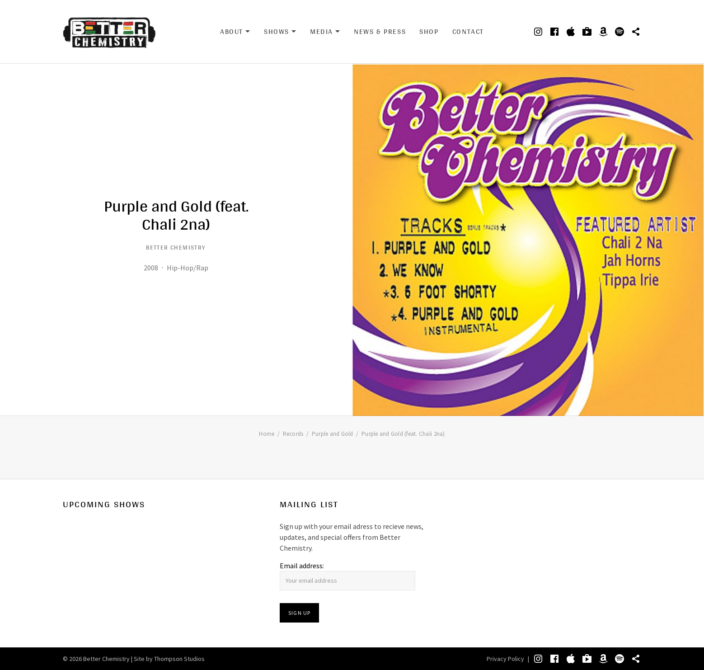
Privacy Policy (505, 659)
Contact (468, 31)
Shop (428, 31)
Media (325, 31)
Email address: (302, 565)
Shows (280, 31)
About (235, 31)
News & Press (380, 31)
